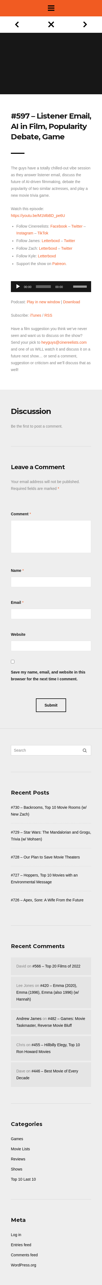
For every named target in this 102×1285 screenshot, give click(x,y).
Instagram (24, 233)
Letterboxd (51, 241)
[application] (51, 285)
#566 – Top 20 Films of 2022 (56, 966)
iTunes (35, 315)
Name (16, 570)
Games (17, 1139)
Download (71, 302)
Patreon (59, 263)
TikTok (43, 233)
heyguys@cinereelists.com (64, 342)
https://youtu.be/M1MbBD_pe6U (38, 215)
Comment (20, 514)
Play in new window (43, 302)
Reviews (18, 1159)
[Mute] (69, 278)
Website (18, 634)
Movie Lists (20, 1149)
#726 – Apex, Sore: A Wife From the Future (47, 900)
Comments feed (24, 1255)
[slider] (43, 286)
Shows (16, 1169)
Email (16, 602)
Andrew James (29, 1018)
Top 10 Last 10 (23, 1179)
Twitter (76, 226)
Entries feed (21, 1245)
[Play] (18, 286)
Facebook (58, 226)
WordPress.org (23, 1265)
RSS (48, 315)
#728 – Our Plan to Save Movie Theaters (45, 857)
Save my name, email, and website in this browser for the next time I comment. (48, 675)
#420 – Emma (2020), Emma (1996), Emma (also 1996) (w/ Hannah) (47, 992)
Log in (16, 1235)
